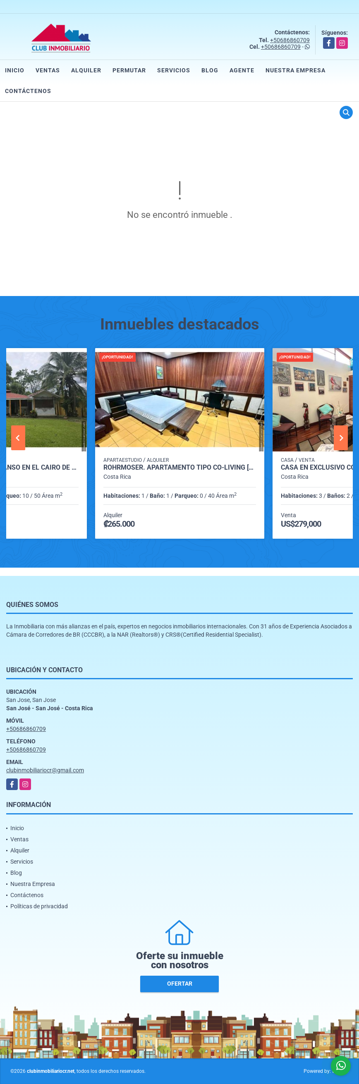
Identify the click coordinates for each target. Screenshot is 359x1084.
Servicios (173, 70)
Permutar (129, 70)
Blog (209, 70)
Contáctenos (28, 91)
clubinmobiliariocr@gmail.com (45, 770)
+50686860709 (290, 40)
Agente (242, 70)
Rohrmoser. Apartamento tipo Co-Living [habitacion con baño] (179, 467)
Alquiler (86, 70)
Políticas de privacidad (39, 906)
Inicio (14, 70)
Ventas (48, 70)
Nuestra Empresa (295, 70)
